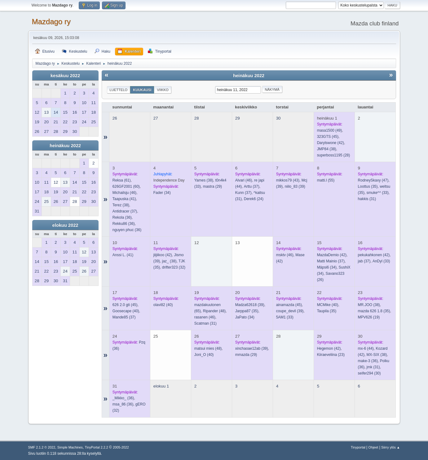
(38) (326, 149)
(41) (124, 199)
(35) (368, 186)
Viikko (162, 90)
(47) (373, 180)
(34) (162, 193)
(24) (253, 199)
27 (155, 118)
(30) (369, 373)
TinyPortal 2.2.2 (96, 447)
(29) (212, 186)
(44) (366, 348)
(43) (287, 180)
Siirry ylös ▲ (390, 447)
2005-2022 (121, 447)
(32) (173, 267)
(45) (327, 136)
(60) (126, 186)
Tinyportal (358, 447)
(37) (125, 211)
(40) (126, 311)
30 (278, 118)
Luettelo (119, 90)
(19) (369, 317)
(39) (295, 186)
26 (115, 118)
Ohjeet (373, 447)
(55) (326, 180)
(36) (122, 217)
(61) (122, 180)
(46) (124, 193)
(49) (329, 130)
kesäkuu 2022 (65, 75)
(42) (330, 143)
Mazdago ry (51, 21)
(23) (331, 355)
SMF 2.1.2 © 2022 (41, 447)
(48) (214, 311)
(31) (367, 199)
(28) (333, 155)
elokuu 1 (161, 386)
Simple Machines (70, 447)
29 (237, 118)
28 (196, 118)
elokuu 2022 (65, 225)
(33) (378, 193)
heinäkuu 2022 (65, 145)
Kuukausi (142, 90)
